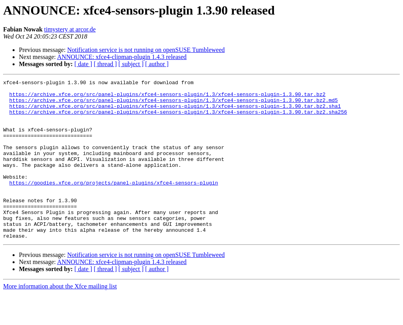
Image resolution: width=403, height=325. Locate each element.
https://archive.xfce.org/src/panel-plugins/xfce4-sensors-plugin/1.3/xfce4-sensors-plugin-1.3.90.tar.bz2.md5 (173, 104)
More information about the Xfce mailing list (60, 318)
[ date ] (83, 64)
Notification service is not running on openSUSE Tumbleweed (146, 49)
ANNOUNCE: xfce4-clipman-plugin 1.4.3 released (122, 57)
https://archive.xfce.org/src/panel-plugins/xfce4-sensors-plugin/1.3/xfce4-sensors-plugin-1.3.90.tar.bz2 (167, 97)
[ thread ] (105, 64)
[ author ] (157, 64)
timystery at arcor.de (70, 29)
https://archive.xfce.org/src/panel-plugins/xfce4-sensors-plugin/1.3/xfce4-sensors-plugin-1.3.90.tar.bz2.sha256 (178, 118)
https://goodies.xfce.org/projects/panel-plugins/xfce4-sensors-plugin (113, 203)
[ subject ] (131, 64)
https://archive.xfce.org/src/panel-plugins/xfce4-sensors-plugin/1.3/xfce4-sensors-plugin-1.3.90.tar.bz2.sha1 (175, 111)
